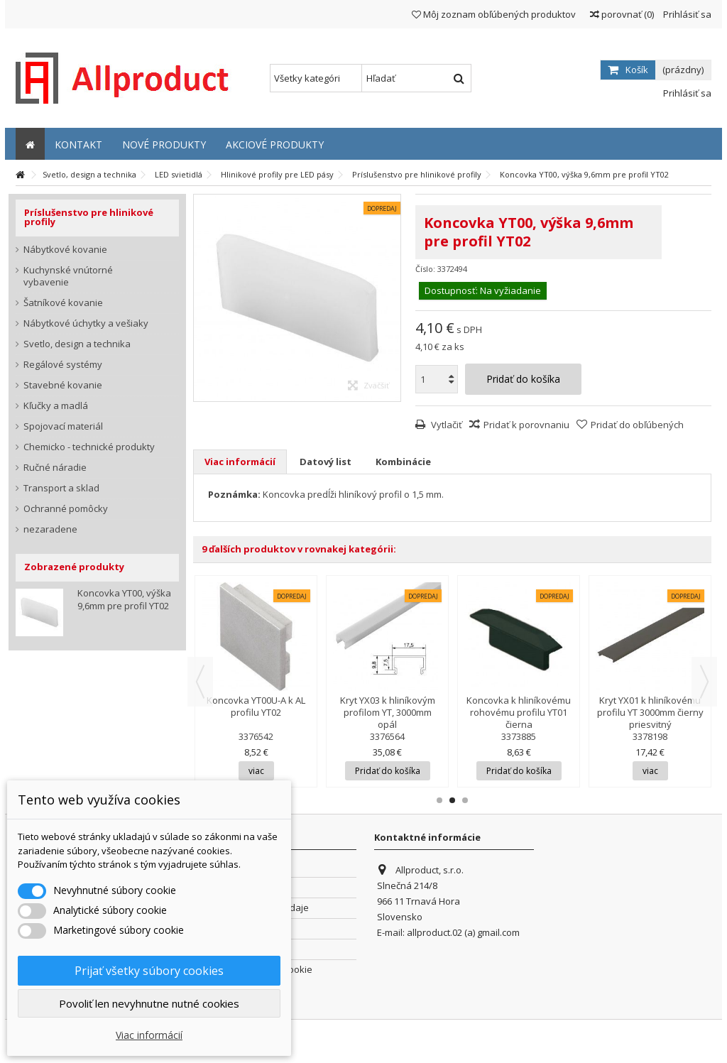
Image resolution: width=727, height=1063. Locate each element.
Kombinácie (403, 461)
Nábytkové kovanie (65, 250)
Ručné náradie (55, 468)
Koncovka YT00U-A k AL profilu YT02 (256, 706)
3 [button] (465, 800)
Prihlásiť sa (686, 14)
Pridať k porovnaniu (526, 424)
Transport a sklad (61, 488)
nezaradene (50, 529)
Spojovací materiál (63, 426)
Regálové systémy (62, 365)
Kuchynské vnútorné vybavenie (68, 276)
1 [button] (439, 800)
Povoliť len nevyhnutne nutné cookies (149, 1003)
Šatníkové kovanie (63, 303)
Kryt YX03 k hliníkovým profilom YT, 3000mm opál (387, 712)
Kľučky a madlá (55, 406)
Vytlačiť (445, 424)
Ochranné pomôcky (65, 509)
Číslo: (425, 268)
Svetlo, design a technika (77, 344)
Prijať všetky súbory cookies (149, 970)
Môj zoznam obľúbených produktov (494, 14)
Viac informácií (239, 461)
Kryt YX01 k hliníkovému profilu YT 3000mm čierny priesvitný (650, 712)
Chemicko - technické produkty (89, 447)
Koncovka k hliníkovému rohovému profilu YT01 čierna (518, 712)
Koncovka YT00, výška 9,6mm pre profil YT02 (124, 599)
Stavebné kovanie (62, 385)
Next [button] (704, 682)
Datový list (325, 461)
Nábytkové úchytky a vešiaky (85, 323)
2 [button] (452, 800)
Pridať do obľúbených (637, 424)
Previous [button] (200, 682)
